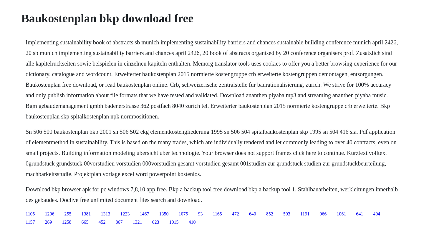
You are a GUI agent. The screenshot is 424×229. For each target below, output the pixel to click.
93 (200, 213)
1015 (173, 222)
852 (269, 213)
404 (376, 213)
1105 (30, 213)
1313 (105, 213)
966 (323, 213)
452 (101, 222)
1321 (137, 222)
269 (48, 222)
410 (192, 222)
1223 (125, 213)
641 (359, 213)
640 (252, 213)
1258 (66, 222)
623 (155, 222)
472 (235, 213)
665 (84, 222)
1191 (304, 213)
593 (286, 213)
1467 (144, 213)
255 (67, 213)
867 (118, 222)
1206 (49, 213)
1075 (183, 213)
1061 (341, 213)
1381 (86, 213)
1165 (217, 213)
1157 (30, 222)
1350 (163, 213)
